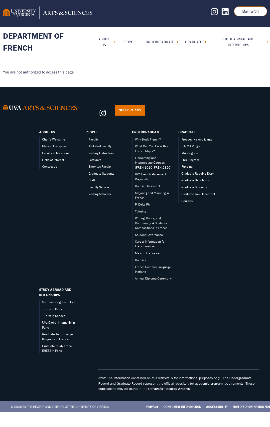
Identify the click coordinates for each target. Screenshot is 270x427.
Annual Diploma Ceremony (153, 278)
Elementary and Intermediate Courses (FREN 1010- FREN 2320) (153, 163)
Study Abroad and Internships (238, 41)
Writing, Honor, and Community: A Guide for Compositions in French (151, 223)
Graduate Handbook (195, 180)
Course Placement (147, 186)
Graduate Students (101, 173)
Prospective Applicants (196, 139)
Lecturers (95, 160)
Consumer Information (182, 407)
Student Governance (149, 235)
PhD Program (190, 160)
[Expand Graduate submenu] (203, 42)
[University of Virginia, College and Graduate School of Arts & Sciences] (47, 13)
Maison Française (54, 146)
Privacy (152, 407)
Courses (140, 260)
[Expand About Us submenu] (112, 42)
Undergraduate (160, 41)
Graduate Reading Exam (198, 173)
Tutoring (140, 211)
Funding (186, 166)
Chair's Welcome (53, 139)
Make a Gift (250, 11)
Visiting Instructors (101, 153)
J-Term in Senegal (54, 316)
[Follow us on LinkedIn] (225, 13)
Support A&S (130, 110)
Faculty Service (99, 187)
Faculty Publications (55, 153)
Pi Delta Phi (142, 204)
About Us (104, 41)
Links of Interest (53, 160)
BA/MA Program (192, 146)
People (129, 41)
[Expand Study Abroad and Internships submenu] (265, 42)
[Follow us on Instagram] (214, 13)
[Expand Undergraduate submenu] (175, 42)
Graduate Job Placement (198, 194)
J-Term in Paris (52, 309)
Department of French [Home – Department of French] (33, 42)
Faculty (93, 139)
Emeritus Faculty (100, 166)
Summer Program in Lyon (59, 302)
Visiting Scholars (100, 194)
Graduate (193, 41)
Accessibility (217, 407)
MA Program (189, 153)
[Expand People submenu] (136, 42)
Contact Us (49, 166)
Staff (92, 180)
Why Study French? (148, 139)
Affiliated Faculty (100, 146)
